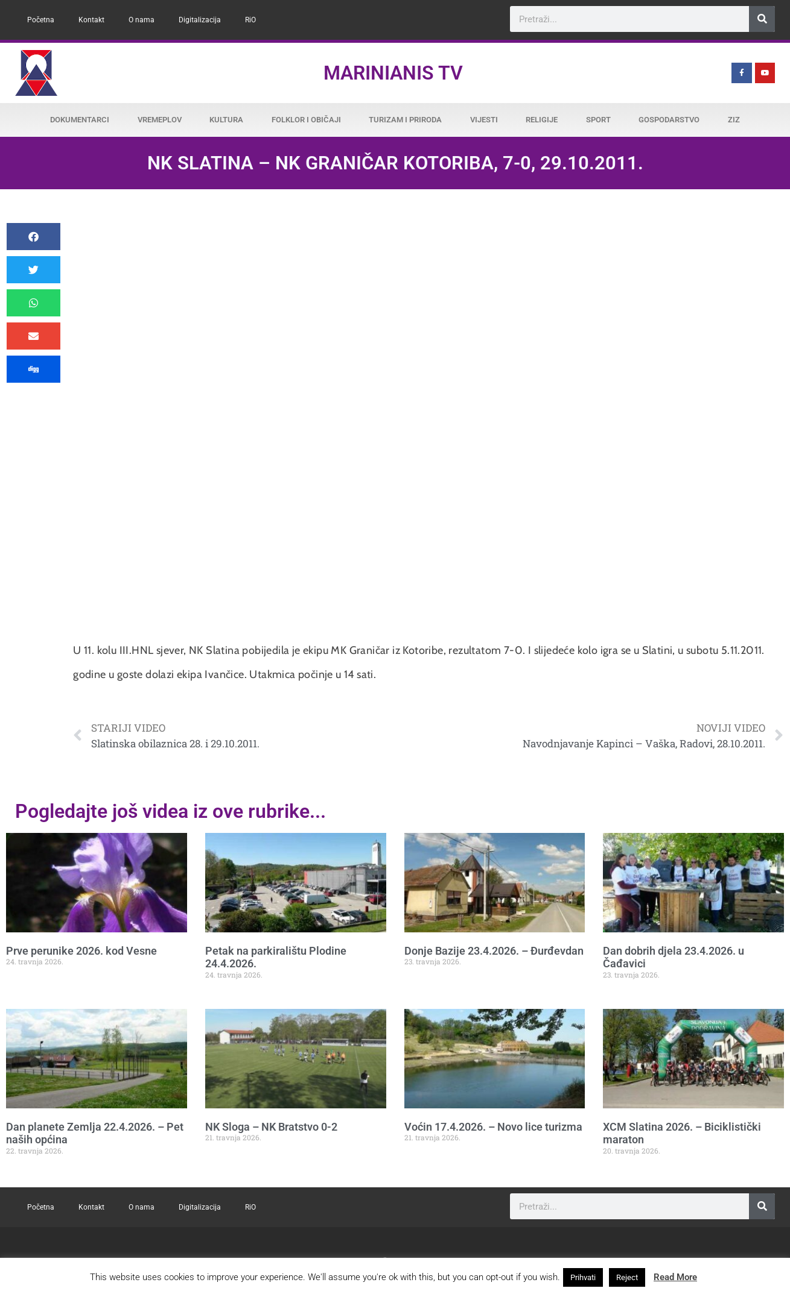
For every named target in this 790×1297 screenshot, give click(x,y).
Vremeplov (160, 119)
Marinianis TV (393, 72)
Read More (675, 1277)
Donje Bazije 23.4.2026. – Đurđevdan (494, 950)
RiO (250, 20)
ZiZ (734, 119)
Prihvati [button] (583, 1277)
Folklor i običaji (306, 119)
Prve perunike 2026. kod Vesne (81, 950)
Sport (598, 119)
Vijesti (484, 119)
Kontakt (91, 20)
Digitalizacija (200, 20)
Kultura (226, 119)
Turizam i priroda (405, 119)
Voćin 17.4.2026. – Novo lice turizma (493, 1126)
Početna (40, 20)
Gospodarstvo (669, 119)
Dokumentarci (79, 119)
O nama (141, 20)
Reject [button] (627, 1277)
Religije (542, 119)
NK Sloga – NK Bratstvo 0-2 (271, 1126)
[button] (33, 236)
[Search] (762, 19)
